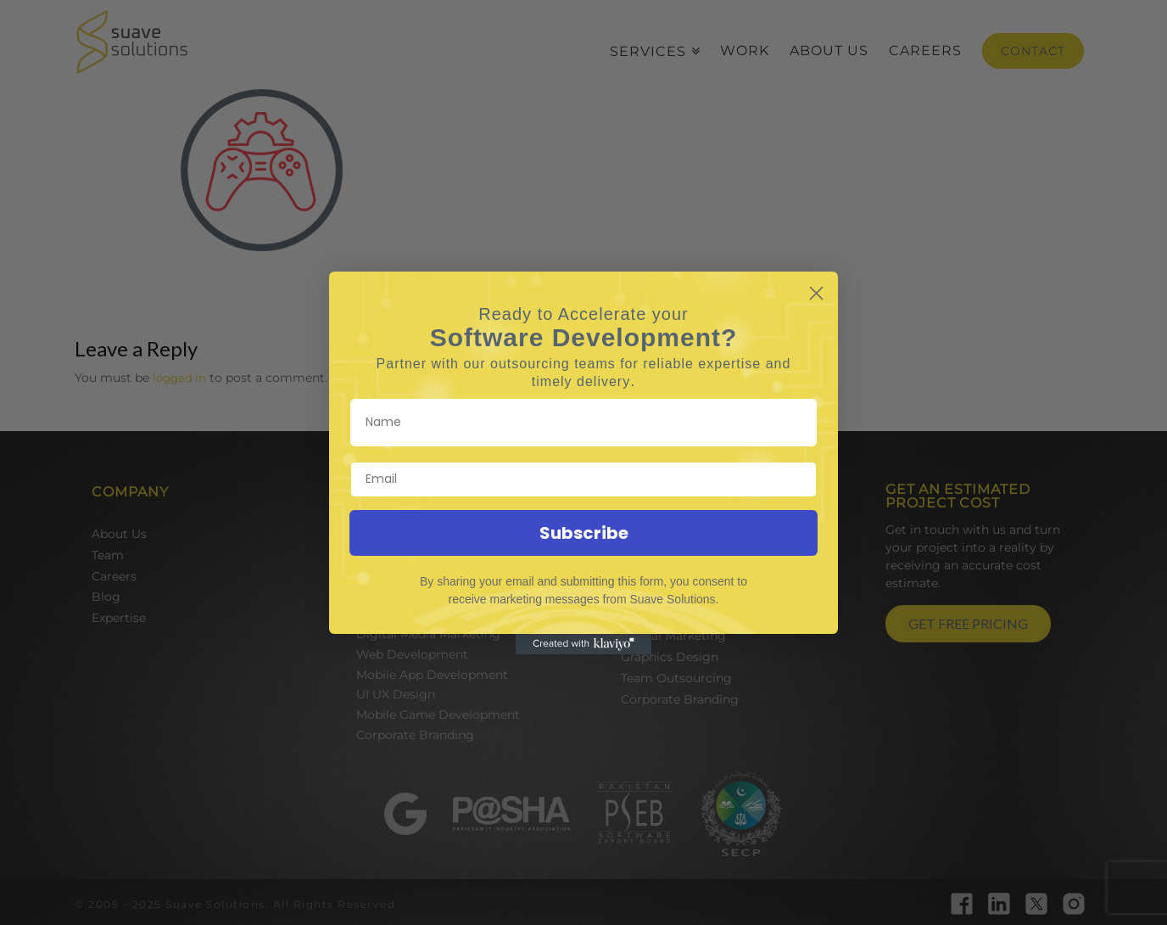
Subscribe (583, 533)
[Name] (583, 423)
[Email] (583, 479)
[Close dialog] (816, 293)
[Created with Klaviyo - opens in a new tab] (583, 644)
